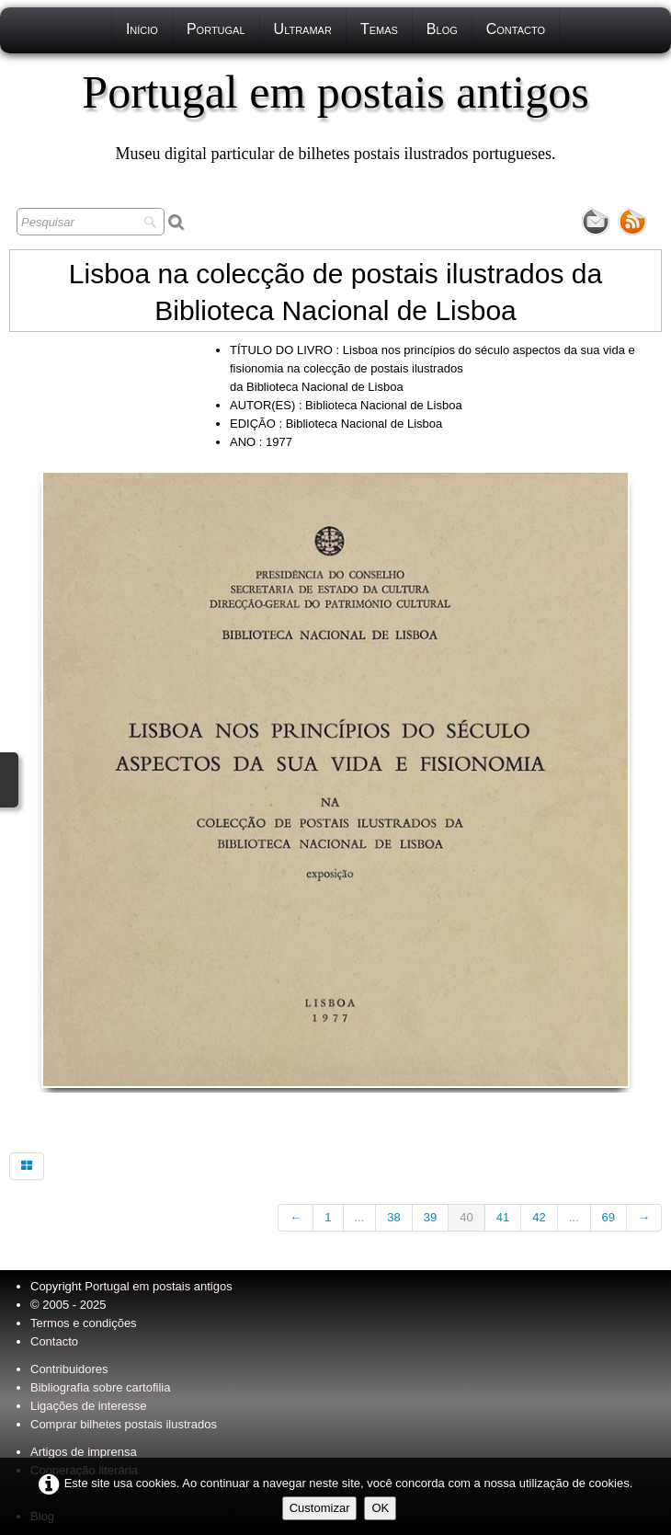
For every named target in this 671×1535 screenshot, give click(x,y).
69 (608, 1217)
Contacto (515, 29)
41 (502, 1217)
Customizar (320, 1508)
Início (142, 29)
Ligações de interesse (88, 1406)
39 (430, 1217)
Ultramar (303, 29)
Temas (379, 29)
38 (393, 1217)
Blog (442, 29)
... (360, 1217)
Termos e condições (83, 1323)
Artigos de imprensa (83, 1452)
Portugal (216, 29)
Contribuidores (69, 1369)
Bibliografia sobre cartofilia (100, 1387)
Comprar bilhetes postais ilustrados (123, 1424)
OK (380, 1508)
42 (538, 1217)
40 (466, 1217)
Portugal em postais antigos (158, 1286)
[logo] (335, 115)
